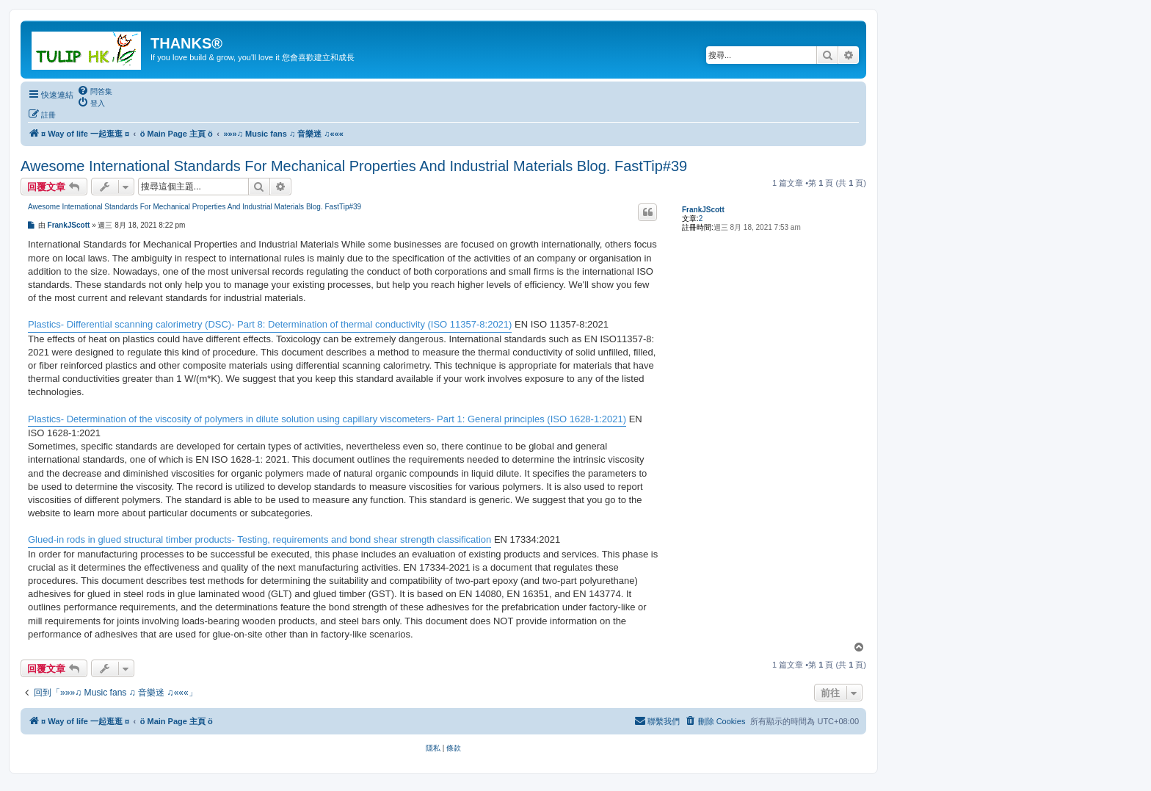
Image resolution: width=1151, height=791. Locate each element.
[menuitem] (94, 91)
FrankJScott (703, 210)
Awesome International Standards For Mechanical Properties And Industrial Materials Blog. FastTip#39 (354, 166)
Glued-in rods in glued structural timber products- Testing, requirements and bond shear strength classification (259, 539)
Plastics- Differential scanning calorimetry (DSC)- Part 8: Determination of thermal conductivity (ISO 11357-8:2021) (270, 324)
